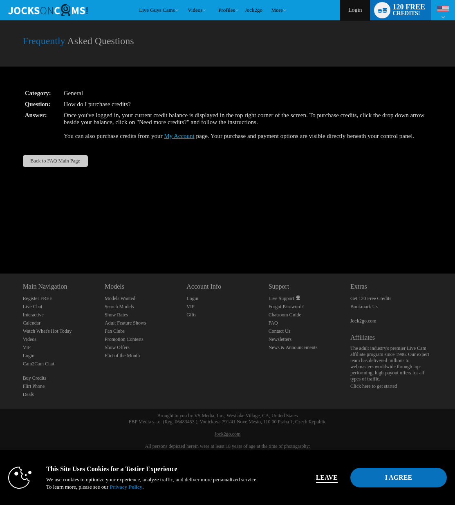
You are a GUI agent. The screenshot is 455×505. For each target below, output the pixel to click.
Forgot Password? (286, 306)
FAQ (273, 323)
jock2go (253, 10)
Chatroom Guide (285, 315)
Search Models (119, 306)
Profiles (226, 10)
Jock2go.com (363, 321)
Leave (327, 477)
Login (355, 10)
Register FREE (37, 298)
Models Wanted (120, 298)
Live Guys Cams (157, 10)
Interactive (33, 315)
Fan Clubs (115, 331)
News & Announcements (293, 347)
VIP (27, 347)
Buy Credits (35, 378)
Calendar (31, 323)
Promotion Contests (124, 339)
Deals (28, 394)
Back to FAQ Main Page (55, 161)
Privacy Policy (126, 487)
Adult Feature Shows (125, 323)
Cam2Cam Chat (38, 364)
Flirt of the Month (122, 355)
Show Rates (116, 315)
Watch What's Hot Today (47, 331)
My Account (179, 136)
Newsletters (280, 339)
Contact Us (280, 331)
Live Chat (33, 306)
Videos (195, 10)
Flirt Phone (34, 386)
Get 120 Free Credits (370, 298)
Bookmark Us (364, 306)
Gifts (191, 315)
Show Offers (117, 347)
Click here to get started (373, 386)
